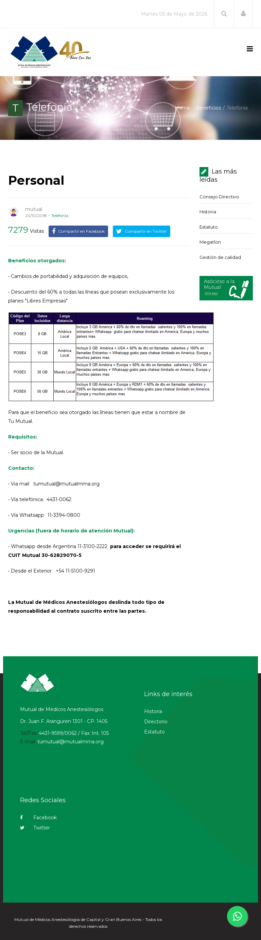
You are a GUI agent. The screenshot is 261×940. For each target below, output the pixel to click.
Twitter (35, 828)
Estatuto (208, 227)
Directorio (156, 722)
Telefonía (59, 215)
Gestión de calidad (220, 257)
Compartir (78, 231)
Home (182, 108)
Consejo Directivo (219, 196)
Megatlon (210, 242)
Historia (207, 211)
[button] (243, 13)
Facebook (38, 817)
